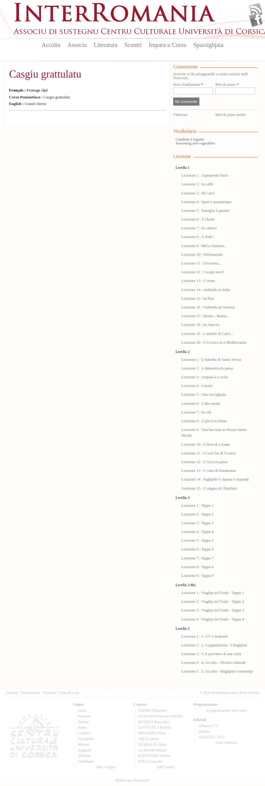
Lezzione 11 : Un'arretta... (201, 263)
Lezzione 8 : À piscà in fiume (204, 421)
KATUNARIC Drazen (154, 756)
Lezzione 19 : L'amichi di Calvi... (207, 334)
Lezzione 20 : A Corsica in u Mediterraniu (213, 342)
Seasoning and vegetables (195, 143)
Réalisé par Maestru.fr (132, 780)
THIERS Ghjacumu (152, 710)
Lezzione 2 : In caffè (197, 184)
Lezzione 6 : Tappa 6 (197, 549)
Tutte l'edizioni (226, 743)
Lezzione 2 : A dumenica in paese (207, 368)
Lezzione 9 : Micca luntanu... (203, 246)
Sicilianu (84, 756)
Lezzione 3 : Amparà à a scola (204, 377)
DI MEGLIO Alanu (152, 744)
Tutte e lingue (105, 767)
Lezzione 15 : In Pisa (197, 298)
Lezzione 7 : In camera (199, 228)
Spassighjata (208, 45)
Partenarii (50, 693)
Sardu (82, 727)
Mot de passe (226, 85)
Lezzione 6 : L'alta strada (200, 403)
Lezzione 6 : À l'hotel (197, 219)
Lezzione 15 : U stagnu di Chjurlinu (209, 488)
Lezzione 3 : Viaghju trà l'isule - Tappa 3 (212, 610)
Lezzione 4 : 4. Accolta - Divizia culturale (213, 663)
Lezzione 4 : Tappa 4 (197, 532)
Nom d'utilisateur (188, 85)
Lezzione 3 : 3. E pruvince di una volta (211, 654)
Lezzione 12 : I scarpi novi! (202, 272)
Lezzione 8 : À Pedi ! (197, 237)
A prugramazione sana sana (226, 710)
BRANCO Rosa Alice (154, 722)
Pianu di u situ (69, 693)
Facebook (255, 20)
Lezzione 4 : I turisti (197, 386)
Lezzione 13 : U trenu (198, 281)
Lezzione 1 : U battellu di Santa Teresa (211, 359)
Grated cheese (27, 104)
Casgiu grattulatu (45, 74)
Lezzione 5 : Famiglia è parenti (205, 211)
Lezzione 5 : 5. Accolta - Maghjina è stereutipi (217, 671)
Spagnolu (85, 750)
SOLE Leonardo (150, 761)
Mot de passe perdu (230, 115)
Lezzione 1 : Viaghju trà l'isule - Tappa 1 (212, 593)
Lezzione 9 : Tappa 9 (197, 576)
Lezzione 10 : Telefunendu (201, 254)
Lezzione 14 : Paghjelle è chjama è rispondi (215, 479)
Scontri (133, 45)
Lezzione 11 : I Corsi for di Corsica (208, 453)
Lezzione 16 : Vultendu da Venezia (208, 307)
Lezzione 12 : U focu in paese (204, 462)
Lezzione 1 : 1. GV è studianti (204, 636)
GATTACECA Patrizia (154, 727)
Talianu (83, 722)
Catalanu (84, 733)
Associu (77, 45)
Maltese (83, 744)
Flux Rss (255, 10)
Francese (84, 716)
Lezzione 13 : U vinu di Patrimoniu (208, 471)
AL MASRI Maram (152, 750)
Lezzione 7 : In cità (196, 412)
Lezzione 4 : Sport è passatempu (206, 202)
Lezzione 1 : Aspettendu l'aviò (204, 175)
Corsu (82, 710)
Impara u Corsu (167, 45)
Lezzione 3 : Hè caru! (198, 193)
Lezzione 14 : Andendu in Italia (205, 290)
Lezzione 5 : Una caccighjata (203, 394)
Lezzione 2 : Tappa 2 (197, 514)
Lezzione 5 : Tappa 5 (197, 540)
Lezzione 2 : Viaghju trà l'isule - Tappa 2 (212, 601)
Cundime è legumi (190, 139)
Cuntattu (12, 693)
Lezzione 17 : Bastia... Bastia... (205, 316)
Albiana (204, 731)
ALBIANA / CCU (211, 737)
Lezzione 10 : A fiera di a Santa (205, 444)
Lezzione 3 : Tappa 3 (197, 523)
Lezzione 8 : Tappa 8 (197, 567)
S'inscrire (180, 115)
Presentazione (30, 693)
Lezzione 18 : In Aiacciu (200, 325)
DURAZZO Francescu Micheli (160, 716)
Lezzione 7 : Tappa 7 (197, 558)
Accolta (51, 45)
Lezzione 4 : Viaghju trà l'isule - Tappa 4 (212, 619)
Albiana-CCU (208, 726)
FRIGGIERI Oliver (152, 733)
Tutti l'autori (166, 767)
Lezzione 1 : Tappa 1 (197, 505)
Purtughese (86, 739)
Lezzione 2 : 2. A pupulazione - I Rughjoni (214, 645)
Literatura (105, 45)
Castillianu (86, 761)
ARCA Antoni (148, 739)
